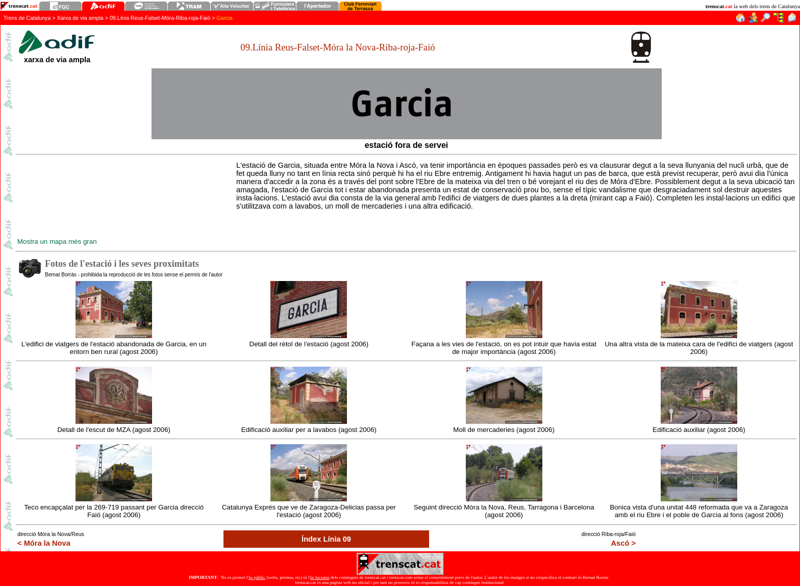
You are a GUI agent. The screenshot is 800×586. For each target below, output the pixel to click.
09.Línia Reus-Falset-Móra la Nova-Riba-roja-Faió (337, 47)
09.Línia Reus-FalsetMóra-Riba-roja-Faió (160, 18)
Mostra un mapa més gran (57, 241)
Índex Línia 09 (326, 539)
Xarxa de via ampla (80, 18)
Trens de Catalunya (27, 18)
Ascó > (623, 543)
